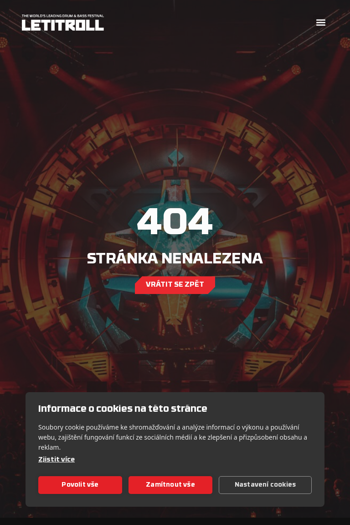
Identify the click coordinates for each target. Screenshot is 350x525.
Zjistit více (56, 460)
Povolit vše (80, 485)
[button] (320, 22)
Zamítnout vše (170, 485)
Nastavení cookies (265, 485)
